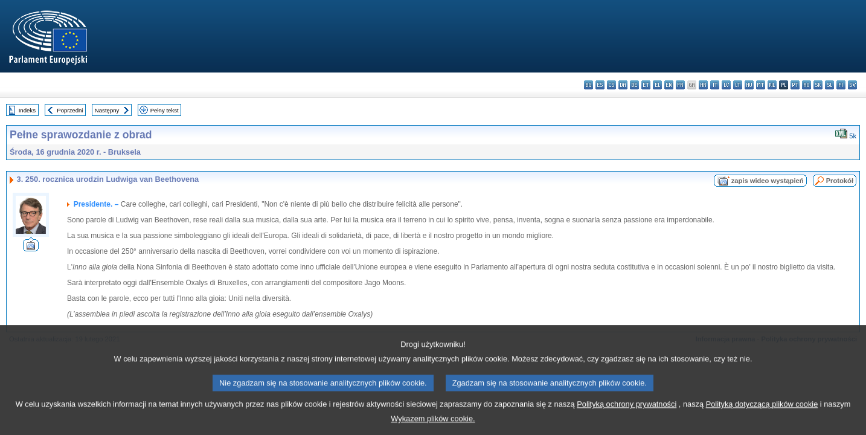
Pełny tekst (164, 110)
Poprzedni (70, 110)
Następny (107, 110)
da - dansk (622, 84)
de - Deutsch (634, 84)
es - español (600, 84)
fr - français (680, 84)
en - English (668, 84)
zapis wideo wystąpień (767, 180)
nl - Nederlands (772, 84)
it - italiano (714, 84)
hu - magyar (749, 84)
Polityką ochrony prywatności (626, 413)
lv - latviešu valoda (726, 84)
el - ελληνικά (657, 84)
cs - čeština (611, 84)
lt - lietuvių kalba (737, 84)
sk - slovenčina (818, 84)
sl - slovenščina (829, 84)
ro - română (806, 84)
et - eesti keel (645, 84)
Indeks (27, 110)
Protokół (839, 180)
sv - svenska (852, 84)
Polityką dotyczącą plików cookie (762, 413)
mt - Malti (760, 84)
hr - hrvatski (703, 84)
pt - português (795, 84)
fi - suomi (840, 84)
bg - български (588, 84)
